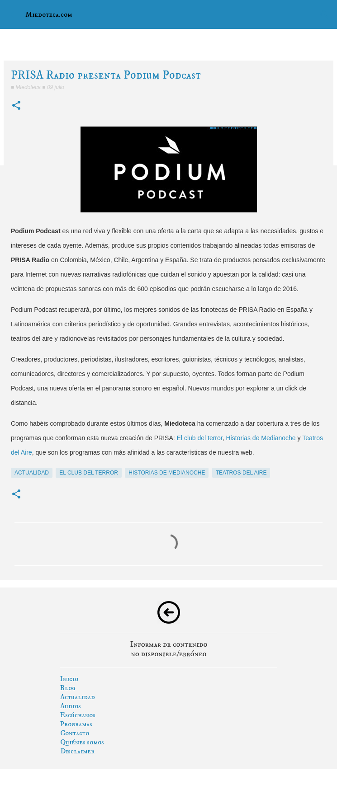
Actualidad (77, 696)
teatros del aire (241, 473)
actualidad (31, 473)
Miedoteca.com (48, 14)
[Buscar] (324, 14)
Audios (70, 705)
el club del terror (88, 473)
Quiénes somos (82, 742)
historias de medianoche (166, 473)
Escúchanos (77, 714)
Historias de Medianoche (261, 438)
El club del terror (200, 438)
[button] (16, 106)
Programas (76, 723)
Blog (68, 687)
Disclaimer (77, 751)
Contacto (74, 733)
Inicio (69, 678)
